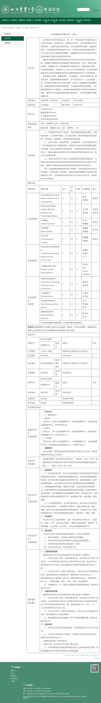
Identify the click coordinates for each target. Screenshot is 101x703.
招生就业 (62, 20)
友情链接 (15, 667)
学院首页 (5, 20)
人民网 (13, 681)
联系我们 (28, 685)
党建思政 (21, 20)
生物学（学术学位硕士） (92, 655)
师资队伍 (29, 20)
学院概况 (13, 20)
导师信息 (7, 43)
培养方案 (32, 27)
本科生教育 (46, 21)
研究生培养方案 (74, 655)
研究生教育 (54, 21)
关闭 (97, 658)
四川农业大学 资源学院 (8, 27)
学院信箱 (86, 20)
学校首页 (97, 10)
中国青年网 (14, 678)
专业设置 (7, 34)
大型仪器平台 (78, 21)
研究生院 (13, 676)
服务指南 (70, 20)
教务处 (13, 670)
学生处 (13, 673)
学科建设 (38, 20)
